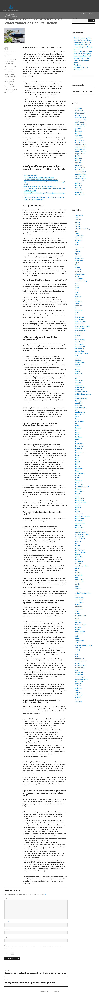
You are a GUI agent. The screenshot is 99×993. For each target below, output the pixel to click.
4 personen (79, 247)
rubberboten (79, 582)
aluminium (79, 279)
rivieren (6, 87)
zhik (76, 699)
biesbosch (78, 310)
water (10, 92)
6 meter (78, 256)
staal (77, 611)
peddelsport (13, 81)
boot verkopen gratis (82, 326)
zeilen (77, 690)
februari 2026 (80, 113)
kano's (6, 74)
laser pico (78, 480)
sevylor (77, 584)
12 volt (77, 226)
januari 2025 (79, 142)
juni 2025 (78, 131)
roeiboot (78, 573)
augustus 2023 (80, 181)
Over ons (85, 13)
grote (77, 416)
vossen (77, 663)
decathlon (78, 373)
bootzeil (78, 335)
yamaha (78, 684)
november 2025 (80, 120)
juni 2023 (78, 185)
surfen (77, 620)
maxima (78, 505)
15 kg (77, 233)
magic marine (80, 491)
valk (76, 636)
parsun (77, 545)
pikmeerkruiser (80, 552)
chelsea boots (80, 362)
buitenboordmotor (81, 353)
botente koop (80, 346)
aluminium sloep (81, 281)
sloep (77, 586)
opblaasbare (79, 530)
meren (6, 77)
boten (77, 337)
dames (77, 369)
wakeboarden (80, 668)
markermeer (79, 498)
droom (12, 68)
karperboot (79, 453)
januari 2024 (79, 169)
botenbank (79, 342)
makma (78, 493)
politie (77, 559)
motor (77, 512)
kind (77, 460)
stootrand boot (80, 616)
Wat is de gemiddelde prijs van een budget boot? (39, 177)
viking (77, 650)
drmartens (79, 385)
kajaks (13, 73)
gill (76, 410)
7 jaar (77, 263)
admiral (78, 269)
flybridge (78, 401)
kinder (77, 464)
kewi (77, 457)
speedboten (79, 602)
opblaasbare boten (9, 79)
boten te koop (80, 340)
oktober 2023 (79, 176)
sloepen (78, 588)
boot (76, 315)
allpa (77, 276)
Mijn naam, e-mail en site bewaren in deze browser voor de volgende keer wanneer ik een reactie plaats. (33, 947)
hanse (77, 419)
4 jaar (77, 245)
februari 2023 (79, 194)
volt (76, 656)
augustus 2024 (80, 154)
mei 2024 (78, 160)
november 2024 (80, 147)
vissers (12, 91)
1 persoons (79, 215)
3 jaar (77, 242)
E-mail (6, 929)
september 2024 (80, 151)
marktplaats (79, 500)
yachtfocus (79, 681)
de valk (77, 371)
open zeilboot (80, 539)
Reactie (7, 898)
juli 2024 (78, 156)
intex (77, 439)
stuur (77, 618)
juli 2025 (78, 129)
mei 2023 (78, 188)
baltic (77, 292)
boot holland (79, 317)
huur (77, 435)
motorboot (79, 514)
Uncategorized (8, 56)
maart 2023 (79, 192)
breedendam (79, 351)
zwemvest (78, 702)
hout (77, 430)
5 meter (78, 251)
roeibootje (78, 575)
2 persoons (79, 238)
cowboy (77, 364)
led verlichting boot (82, 487)
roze (76, 577)
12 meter (78, 224)
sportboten (79, 609)
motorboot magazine (82, 516)
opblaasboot (79, 536)
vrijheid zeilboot (80, 665)
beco (77, 299)
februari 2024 (80, 167)
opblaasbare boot (81, 532)
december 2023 (80, 172)
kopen (77, 475)
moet (77, 509)
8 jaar (77, 265)
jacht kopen (79, 444)
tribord (77, 629)
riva (76, 570)
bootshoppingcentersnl (10, 51)
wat (76, 670)
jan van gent (79, 446)
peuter (77, 548)
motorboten (79, 518)
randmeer (78, 564)
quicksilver (79, 561)
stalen (77, 613)
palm (77, 543)
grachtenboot (80, 412)
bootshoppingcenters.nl (10, 10)
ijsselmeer (78, 437)
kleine (77, 466)
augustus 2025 (80, 126)
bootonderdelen (80, 331)
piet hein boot (80, 550)
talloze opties (7, 89)
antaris (77, 285)
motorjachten (80, 523)
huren (77, 432)
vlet (76, 654)
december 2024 (80, 145)
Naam (6, 922)
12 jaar (77, 222)
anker (77, 283)
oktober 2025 (79, 122)
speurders (78, 607)
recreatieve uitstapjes (9, 86)
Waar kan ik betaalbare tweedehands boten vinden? (40, 186)
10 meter (78, 220)
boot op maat (79, 319)
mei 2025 (78, 133)
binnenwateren (8, 64)
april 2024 (78, 163)
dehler (77, 376)
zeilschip (78, 697)
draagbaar (7, 68)
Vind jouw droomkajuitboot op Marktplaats (81, 67)
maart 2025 (79, 138)
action (77, 267)
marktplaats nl (80, 503)
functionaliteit (7, 73)
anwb (77, 288)
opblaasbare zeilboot (82, 534)
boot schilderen (80, 321)
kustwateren (11, 74)
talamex (78, 622)
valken (77, 638)
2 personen (79, 235)
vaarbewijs (79, 634)
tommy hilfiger (80, 625)
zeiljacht (78, 693)
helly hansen (79, 421)
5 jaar (77, 249)
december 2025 (80, 117)
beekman (78, 301)
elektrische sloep (81, 398)
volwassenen (79, 659)
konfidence (79, 469)
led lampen (79, 484)
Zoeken (91, 20)
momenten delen (12, 77)
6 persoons (79, 260)
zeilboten (78, 688)
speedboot (79, 600)
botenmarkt (79, 344)
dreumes (78, 383)
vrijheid (6, 92)
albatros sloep (80, 274)
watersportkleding (81, 679)
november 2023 (80, 174)
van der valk (79, 641)
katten (77, 455)
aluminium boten (8, 59)
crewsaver (78, 367)
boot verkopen (80, 324)
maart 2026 (79, 111)
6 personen (79, 258)
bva (76, 355)
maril (77, 496)
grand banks (79, 414)
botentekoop (79, 349)
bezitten (10, 63)
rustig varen (12, 87)
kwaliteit (6, 76)
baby (77, 290)
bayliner (78, 297)
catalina (78, 360)
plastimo (78, 555)
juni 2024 (78, 158)
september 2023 (80, 179)
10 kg (77, 217)
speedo (77, 604)
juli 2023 (78, 183)
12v (76, 231)
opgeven (6, 81)
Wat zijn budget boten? (31, 175)
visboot (77, 652)
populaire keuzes (8, 84)
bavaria (77, 294)
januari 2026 (79, 115)
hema (77, 423)
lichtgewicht (12, 76)
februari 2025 (79, 140)
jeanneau (78, 448)
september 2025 (80, 124)
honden (78, 428)
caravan (78, 358)
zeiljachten (79, 695)
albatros (78, 272)
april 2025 (78, 136)
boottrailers (79, 333)
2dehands (78, 240)
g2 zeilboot (79, 403)
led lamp (78, 482)
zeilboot (78, 686)
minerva (78, 507)
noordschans (79, 527)
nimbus (78, 525)
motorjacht (79, 521)
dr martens (79, 380)
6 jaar (77, 254)
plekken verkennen (9, 82)
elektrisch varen (80, 387)
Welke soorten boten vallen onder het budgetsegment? (41, 179)
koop (77, 471)
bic (76, 308)
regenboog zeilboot (82, 566)
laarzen (77, 478)
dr (76, 378)
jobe (76, 450)
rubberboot (79, 579)
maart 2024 (79, 165)
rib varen (78, 568)
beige (77, 303)
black (77, 312)
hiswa (77, 426)
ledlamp (78, 489)
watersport (79, 672)
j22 (76, 441)
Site (5, 937)
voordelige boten (81, 661)
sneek (77, 591)
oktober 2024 (80, 149)
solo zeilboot (79, 597)
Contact (91, 13)
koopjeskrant (80, 473)
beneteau (78, 306)
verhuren (78, 643)
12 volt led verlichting (82, 229)
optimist (78, 541)
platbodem (79, 557)
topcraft (78, 627)
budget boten (12, 66)
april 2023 (78, 190)
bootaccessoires (80, 328)
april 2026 (78, 108)
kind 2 (77, 462)
